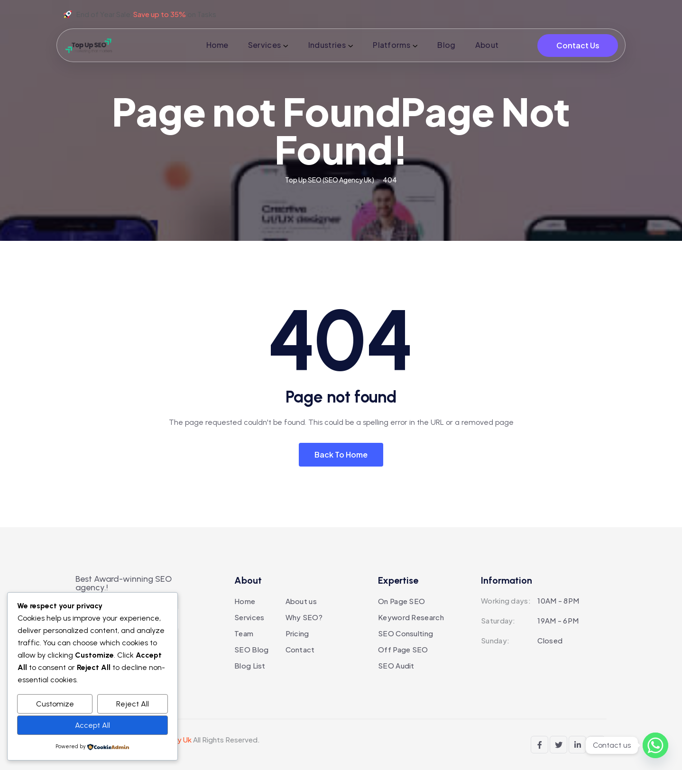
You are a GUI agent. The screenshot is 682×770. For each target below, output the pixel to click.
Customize (55, 703)
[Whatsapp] (655, 745)
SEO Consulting (405, 633)
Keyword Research (411, 617)
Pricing (297, 633)
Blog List (250, 665)
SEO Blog (251, 649)
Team (243, 633)
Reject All (132, 703)
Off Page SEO (403, 649)
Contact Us (577, 45)
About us (301, 600)
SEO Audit (396, 665)
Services (249, 617)
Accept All (92, 725)
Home (244, 600)
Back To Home (341, 454)
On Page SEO (401, 600)
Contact (300, 649)
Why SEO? (304, 617)
